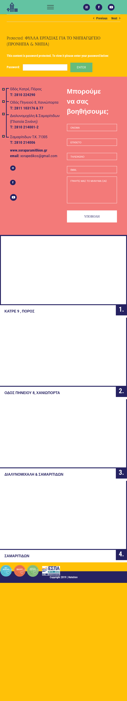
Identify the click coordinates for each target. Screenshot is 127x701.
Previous (101, 18)
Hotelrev (72, 577)
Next (114, 18)
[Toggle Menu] (50, 7)
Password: (37, 67)
